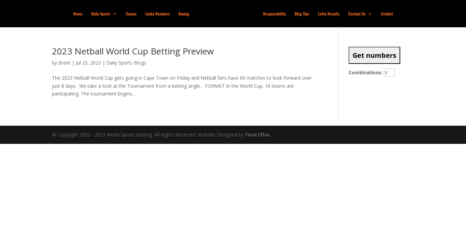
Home (78, 13)
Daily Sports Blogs (126, 62)
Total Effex (257, 134)
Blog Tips (302, 13)
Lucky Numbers (157, 13)
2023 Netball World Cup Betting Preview (133, 51)
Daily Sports (100, 13)
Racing (183, 13)
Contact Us (357, 13)
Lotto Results (329, 13)
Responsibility (274, 13)
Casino (131, 13)
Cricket (387, 13)
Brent (64, 62)
